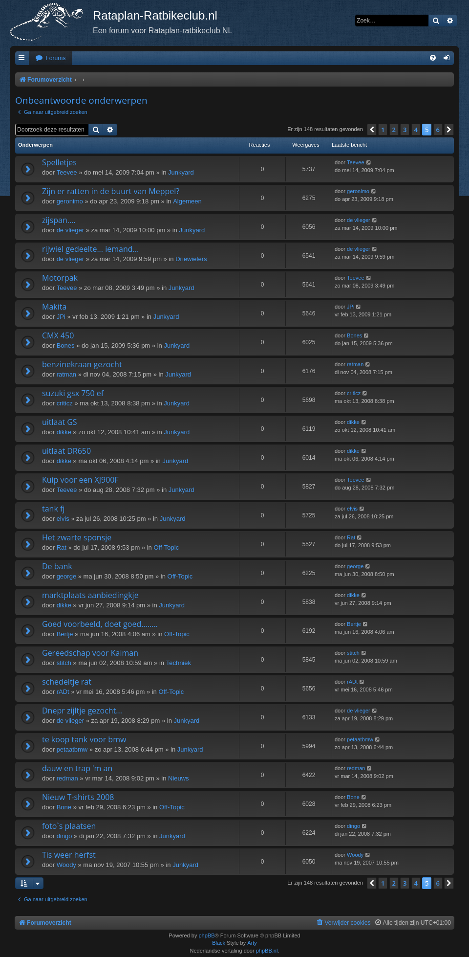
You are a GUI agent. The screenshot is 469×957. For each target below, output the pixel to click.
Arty (252, 943)
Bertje (65, 634)
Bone (64, 807)
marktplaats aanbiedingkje (90, 595)
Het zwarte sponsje (76, 537)
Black (218, 943)
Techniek (178, 663)
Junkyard (181, 172)
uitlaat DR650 (66, 450)
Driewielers (191, 259)
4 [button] (416, 129)
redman (67, 778)
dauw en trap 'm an (77, 768)
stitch (64, 663)
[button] (372, 129)
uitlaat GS (59, 422)
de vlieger (70, 230)
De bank (57, 566)
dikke (64, 432)
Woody (66, 864)
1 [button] (382, 129)
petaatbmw (72, 749)
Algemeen (187, 201)
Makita (54, 306)
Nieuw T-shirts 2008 (78, 797)
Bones (66, 345)
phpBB (206, 935)
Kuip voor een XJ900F (80, 479)
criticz (65, 403)
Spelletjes (59, 162)
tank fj (53, 508)
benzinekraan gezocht (82, 364)
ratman (66, 374)
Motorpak (60, 277)
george (66, 576)
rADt (63, 691)
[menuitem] (50, 58)
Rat (61, 547)
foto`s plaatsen (69, 826)
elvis (63, 518)
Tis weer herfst (69, 854)
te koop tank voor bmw (84, 739)
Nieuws (178, 778)
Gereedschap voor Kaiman (90, 652)
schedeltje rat (66, 681)
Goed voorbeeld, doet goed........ (100, 624)
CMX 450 (58, 335)
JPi (61, 316)
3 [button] (404, 129)
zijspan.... (59, 220)
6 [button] (438, 129)
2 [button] (394, 129)
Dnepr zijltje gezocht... (82, 710)
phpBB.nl (267, 951)
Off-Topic (166, 547)
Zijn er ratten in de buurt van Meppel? (110, 191)
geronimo (70, 201)
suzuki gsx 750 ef (73, 393)
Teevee (67, 172)
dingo (64, 836)
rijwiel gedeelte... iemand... (90, 249)
